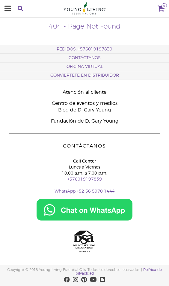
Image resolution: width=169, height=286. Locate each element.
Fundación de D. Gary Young (84, 121)
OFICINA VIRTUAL (85, 67)
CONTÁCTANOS (85, 58)
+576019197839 (84, 179)
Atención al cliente (84, 92)
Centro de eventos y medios (84, 103)
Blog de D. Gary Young (84, 110)
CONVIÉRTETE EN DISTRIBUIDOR (84, 75)
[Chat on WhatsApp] (84, 219)
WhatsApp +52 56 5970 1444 (85, 191)
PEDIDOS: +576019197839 (84, 49)
